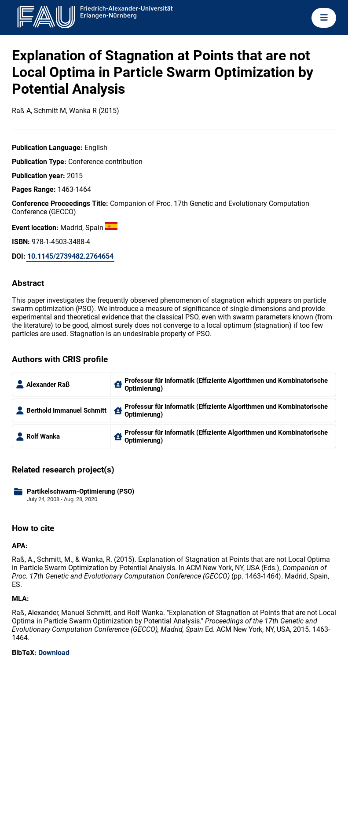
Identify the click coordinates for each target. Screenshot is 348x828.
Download (54, 652)
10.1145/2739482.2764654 (70, 256)
